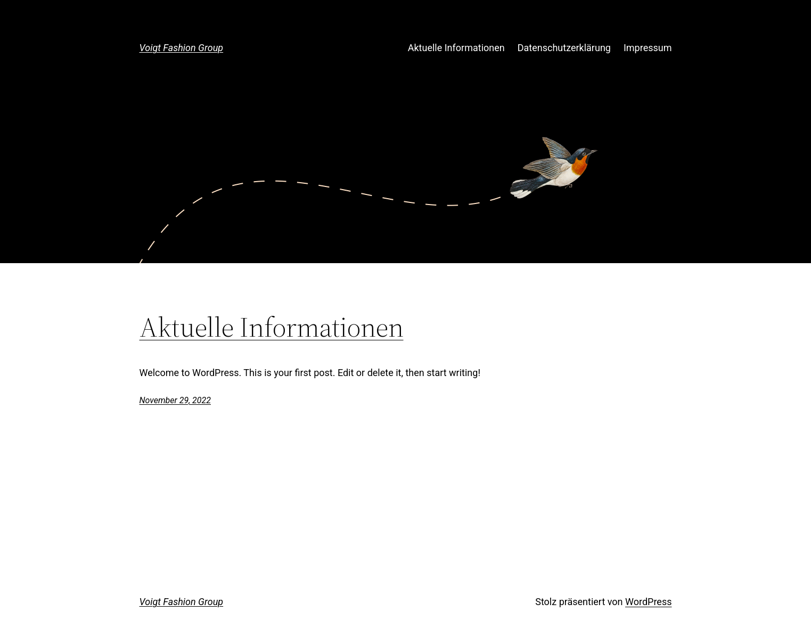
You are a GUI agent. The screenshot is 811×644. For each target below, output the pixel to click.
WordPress (648, 601)
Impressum (648, 47)
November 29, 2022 (175, 400)
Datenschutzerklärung (564, 47)
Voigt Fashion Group (182, 47)
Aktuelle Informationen (456, 47)
